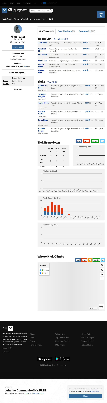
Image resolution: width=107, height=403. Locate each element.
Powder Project (87, 341)
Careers (6, 351)
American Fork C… (70, 49)
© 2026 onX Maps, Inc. (47, 365)
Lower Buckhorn (69, 65)
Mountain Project (62, 341)
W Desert (52, 61)
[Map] (71, 286)
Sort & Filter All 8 (61, 39)
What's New (26, 19)
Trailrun (27, 3)
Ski (36, 3)
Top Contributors (62, 338)
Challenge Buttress (70, 70)
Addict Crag (75, 61)
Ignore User (18, 47)
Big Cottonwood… (73, 94)
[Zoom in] (102, 274)
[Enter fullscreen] (102, 265)
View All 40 (52, 82)
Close (85, 396)
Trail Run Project (87, 338)
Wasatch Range (54, 43)
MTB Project (60, 345)
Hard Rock (52, 51)
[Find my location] (102, 270)
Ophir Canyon (65, 61)
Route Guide (7, 19)
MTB (11, 3)
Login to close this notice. (34, 393)
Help (32, 338)
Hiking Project (86, 334)
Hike (18, 3)
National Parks (87, 345)
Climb (4, 3)
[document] (85, 393)
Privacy (65, 365)
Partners (36, 19)
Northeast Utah (54, 55)
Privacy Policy (94, 391)
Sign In (101, 14)
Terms (59, 365)
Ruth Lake (67, 55)
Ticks (43, 273)
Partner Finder (36, 345)
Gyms (16, 19)
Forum (44, 19)
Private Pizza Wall (55, 67)
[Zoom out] (102, 278)
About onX (7, 348)
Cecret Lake (68, 43)
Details (27, 66)
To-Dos (44, 270)
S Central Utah (54, 65)
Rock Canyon (71, 86)
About (32, 334)
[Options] (101, 307)
